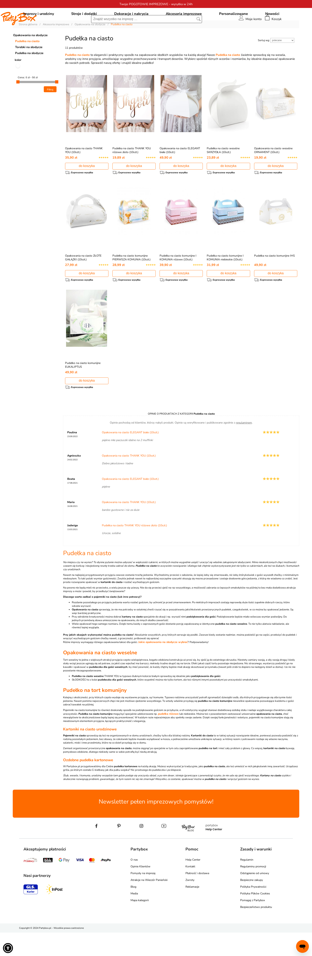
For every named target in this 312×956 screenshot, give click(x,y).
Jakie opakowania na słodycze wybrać (163, 665)
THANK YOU (111, 699)
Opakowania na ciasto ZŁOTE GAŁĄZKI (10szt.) (83, 277)
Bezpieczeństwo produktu (256, 930)
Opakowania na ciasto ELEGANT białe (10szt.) (130, 456)
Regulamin (246, 883)
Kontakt (190, 890)
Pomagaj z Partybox (252, 924)
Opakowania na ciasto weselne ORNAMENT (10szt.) (273, 168)
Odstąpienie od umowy (254, 897)
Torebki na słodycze (28, 65)
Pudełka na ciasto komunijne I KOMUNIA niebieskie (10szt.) (225, 277)
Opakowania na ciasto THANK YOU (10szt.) (129, 479)
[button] (8, 948)
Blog (133, 910)
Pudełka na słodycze (29, 71)
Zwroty (189, 903)
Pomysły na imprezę (143, 897)
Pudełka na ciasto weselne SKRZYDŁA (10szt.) (223, 168)
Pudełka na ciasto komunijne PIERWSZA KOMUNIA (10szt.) (131, 277)
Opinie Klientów (140, 890)
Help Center (192, 883)
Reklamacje (192, 910)
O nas (134, 883)
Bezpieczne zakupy (251, 903)
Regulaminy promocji (253, 890)
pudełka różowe (168, 737)
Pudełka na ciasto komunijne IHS (274, 275)
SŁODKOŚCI (79, 703)
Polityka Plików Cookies (255, 917)
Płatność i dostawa (197, 897)
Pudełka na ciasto (27, 59)
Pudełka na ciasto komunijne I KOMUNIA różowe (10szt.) (178, 277)
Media (134, 917)
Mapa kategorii (140, 924)
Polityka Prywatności (253, 910)
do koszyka (87, 184)
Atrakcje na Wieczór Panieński (149, 903)
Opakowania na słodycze (30, 53)
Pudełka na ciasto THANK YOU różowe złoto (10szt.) (131, 168)
